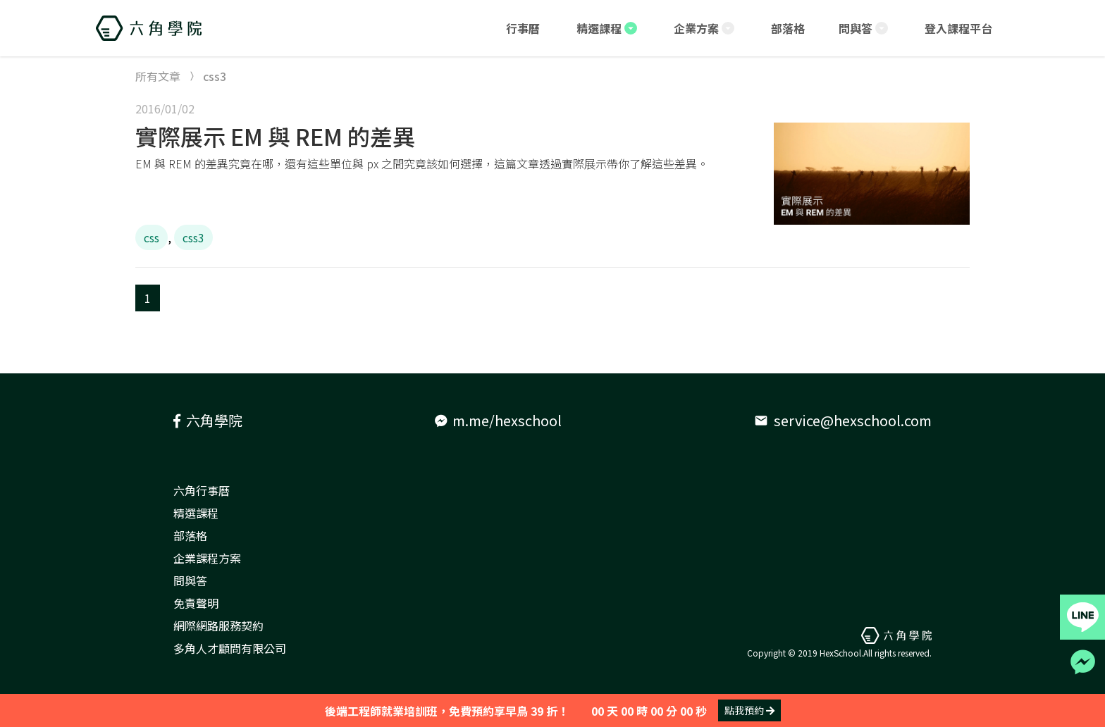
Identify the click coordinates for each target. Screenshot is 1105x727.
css (151, 237)
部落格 (190, 535)
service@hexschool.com (843, 420)
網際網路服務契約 (218, 625)
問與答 (190, 580)
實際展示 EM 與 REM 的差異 (275, 136)
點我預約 (749, 710)
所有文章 (157, 76)
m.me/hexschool (498, 420)
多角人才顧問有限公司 (229, 648)
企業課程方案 (207, 557)
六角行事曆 (201, 490)
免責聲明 (195, 603)
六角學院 (207, 420)
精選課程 (195, 512)
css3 (193, 237)
